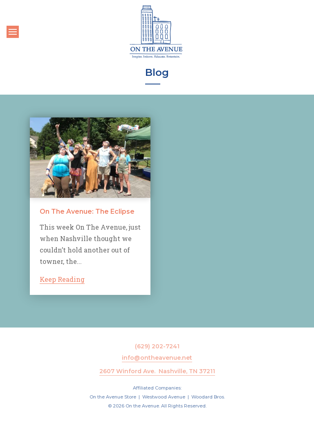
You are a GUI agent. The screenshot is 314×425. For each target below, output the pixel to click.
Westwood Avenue (163, 397)
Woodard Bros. (208, 397)
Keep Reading (62, 279)
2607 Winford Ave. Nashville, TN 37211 (157, 371)
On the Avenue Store (113, 397)
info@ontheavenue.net (157, 357)
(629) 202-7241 (157, 346)
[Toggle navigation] (13, 32)
